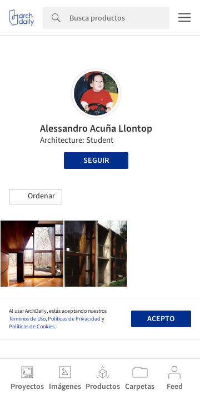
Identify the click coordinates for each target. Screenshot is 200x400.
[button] (35, 196)
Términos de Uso (27, 319)
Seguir (96, 160)
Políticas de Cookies (31, 327)
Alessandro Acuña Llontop (96, 129)
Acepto (160, 318)
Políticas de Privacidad (74, 319)
